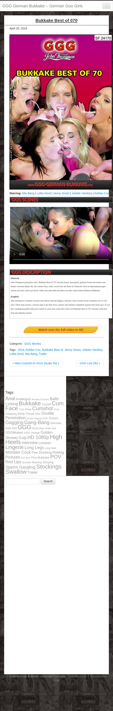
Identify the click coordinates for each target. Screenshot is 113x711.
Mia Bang (28, 193)
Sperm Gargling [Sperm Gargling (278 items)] (20, 467)
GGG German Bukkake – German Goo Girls (42, 6)
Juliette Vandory (82, 193)
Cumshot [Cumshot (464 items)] (42, 408)
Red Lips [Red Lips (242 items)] (13, 462)
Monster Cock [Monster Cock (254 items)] (18, 452)
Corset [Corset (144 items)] (46, 404)
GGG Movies (32, 343)
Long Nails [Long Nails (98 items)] (50, 448)
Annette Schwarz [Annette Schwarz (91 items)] (40, 399)
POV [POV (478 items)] (55, 457)
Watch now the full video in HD (60, 329)
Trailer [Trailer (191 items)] (33, 472)
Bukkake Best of (52, 349)
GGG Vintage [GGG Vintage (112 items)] (32, 432)
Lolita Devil (44, 193)
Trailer (43, 354)
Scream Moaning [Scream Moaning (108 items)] (32, 462)
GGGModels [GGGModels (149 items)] (14, 432)
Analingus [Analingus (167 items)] (23, 399)
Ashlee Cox (101, 193)
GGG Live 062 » (90, 363)
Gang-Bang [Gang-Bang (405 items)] (37, 422)
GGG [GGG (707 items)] (24, 427)
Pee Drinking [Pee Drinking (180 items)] (42, 452)
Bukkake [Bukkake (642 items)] (30, 403)
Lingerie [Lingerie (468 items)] (14, 447)
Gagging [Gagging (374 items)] (14, 422)
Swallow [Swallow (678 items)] (16, 471)
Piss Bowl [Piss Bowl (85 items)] (25, 458)
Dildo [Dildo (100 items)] (37, 413)
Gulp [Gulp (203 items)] (23, 438)
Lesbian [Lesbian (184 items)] (45, 443)
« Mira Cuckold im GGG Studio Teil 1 (36, 363)
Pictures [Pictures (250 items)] (12, 457)
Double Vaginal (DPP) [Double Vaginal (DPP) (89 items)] (37, 418)
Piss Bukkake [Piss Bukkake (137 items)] (40, 457)
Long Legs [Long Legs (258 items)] (34, 447)
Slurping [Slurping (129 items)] (48, 462)
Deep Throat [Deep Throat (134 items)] (25, 413)
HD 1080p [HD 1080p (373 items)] (38, 437)
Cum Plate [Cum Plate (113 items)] (25, 409)
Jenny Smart (61, 193)
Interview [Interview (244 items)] (30, 442)
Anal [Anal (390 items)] (10, 398)
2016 (21, 349)
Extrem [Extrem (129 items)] (54, 418)
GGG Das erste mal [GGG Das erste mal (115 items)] (44, 428)
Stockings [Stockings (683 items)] (49, 466)
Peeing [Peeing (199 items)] (58, 452)
